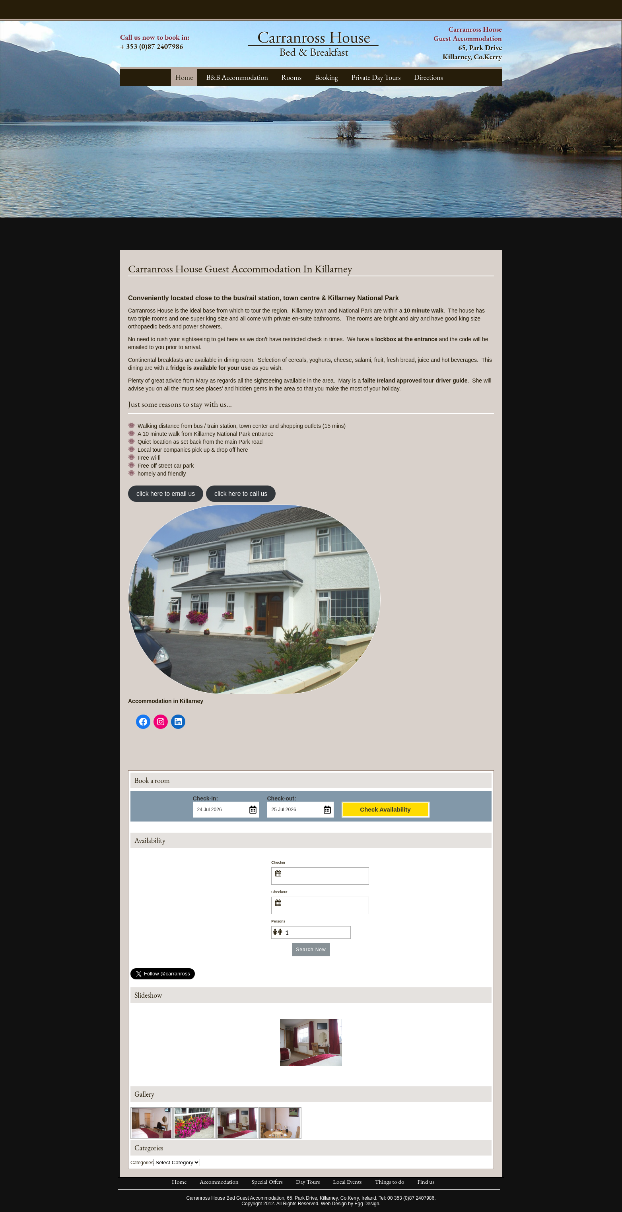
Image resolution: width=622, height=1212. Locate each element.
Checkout (279, 892)
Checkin (278, 862)
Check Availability (385, 809)
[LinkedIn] (178, 722)
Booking (326, 77)
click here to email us (165, 493)
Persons (278, 921)
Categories (142, 1162)
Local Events (347, 1181)
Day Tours (308, 1181)
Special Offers (267, 1181)
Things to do (389, 1181)
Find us (425, 1181)
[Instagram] (161, 722)
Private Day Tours (376, 77)
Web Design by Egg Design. (351, 1203)
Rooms (291, 77)
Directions (428, 77)
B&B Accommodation (237, 77)
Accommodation (219, 1181)
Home (184, 77)
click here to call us (240, 493)
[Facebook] (143, 722)
